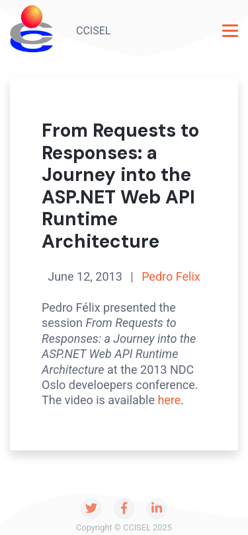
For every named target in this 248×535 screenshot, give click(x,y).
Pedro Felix (171, 276)
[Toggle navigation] (230, 30)
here (169, 400)
